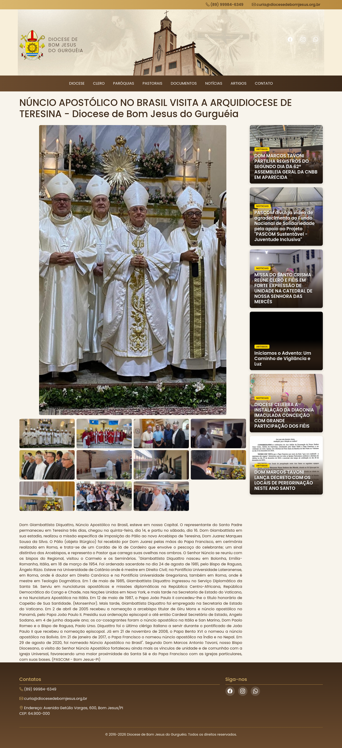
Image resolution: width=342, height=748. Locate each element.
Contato (264, 83)
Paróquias (123, 83)
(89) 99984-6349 (224, 4)
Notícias (213, 83)
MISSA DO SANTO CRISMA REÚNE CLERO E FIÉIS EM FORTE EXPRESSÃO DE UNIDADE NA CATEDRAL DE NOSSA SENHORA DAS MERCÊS (283, 288)
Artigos (238, 83)
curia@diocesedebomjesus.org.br (286, 4)
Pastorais (152, 83)
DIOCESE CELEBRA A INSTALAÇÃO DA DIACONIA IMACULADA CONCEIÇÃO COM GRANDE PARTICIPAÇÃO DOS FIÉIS (284, 415)
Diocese (77, 83)
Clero (99, 83)
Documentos (184, 83)
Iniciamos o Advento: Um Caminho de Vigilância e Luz (282, 358)
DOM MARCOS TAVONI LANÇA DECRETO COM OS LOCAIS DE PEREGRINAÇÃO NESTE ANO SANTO (283, 480)
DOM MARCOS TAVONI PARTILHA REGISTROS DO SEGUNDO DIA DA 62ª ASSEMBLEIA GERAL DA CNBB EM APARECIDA (286, 167)
